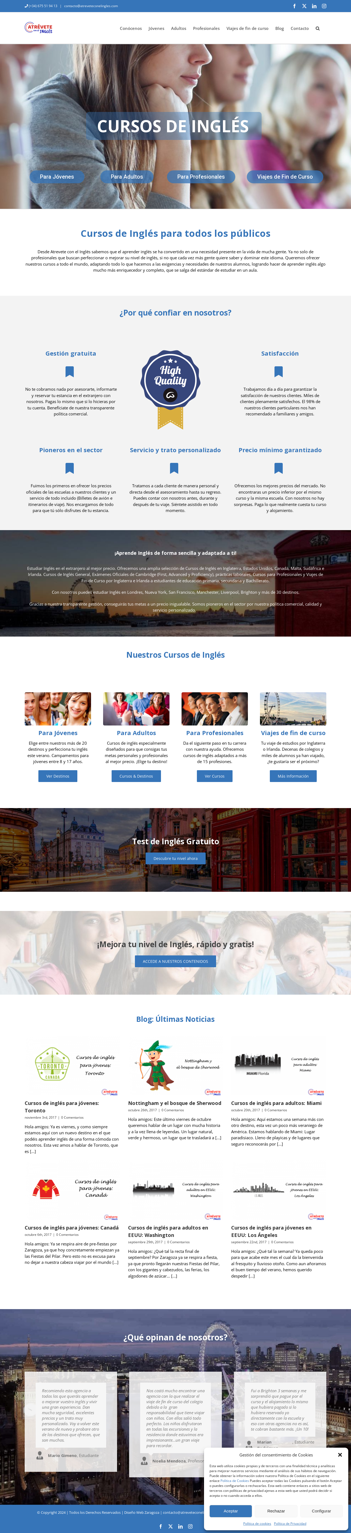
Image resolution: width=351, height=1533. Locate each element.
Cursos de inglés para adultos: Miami (276, 1103)
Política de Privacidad (290, 1523)
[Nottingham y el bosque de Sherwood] (175, 1065)
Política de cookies (257, 1523)
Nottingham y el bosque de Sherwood (174, 1103)
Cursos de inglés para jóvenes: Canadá (72, 1227)
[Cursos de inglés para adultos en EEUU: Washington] (175, 1190)
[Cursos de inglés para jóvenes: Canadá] (72, 1190)
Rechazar (276, 1511)
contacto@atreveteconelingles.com (90, 6)
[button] (340, 1455)
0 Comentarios (72, 1117)
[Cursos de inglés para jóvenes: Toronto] (72, 1065)
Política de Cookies (234, 1480)
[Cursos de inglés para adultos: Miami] (278, 1065)
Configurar (321, 1511)
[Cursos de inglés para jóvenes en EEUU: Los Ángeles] (278, 1190)
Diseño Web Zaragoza (141, 1512)
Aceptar (231, 1511)
